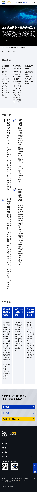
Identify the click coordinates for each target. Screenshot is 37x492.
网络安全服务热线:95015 (18, 419)
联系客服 (18, 407)
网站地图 (10, 486)
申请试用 (19, 40)
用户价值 (3, 52)
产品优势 (13, 52)
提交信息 (18, 413)
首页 (3, 47)
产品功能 (8, 52)
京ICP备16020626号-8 (11, 480)
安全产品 (7, 47)
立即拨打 (21, 2)
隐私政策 (4, 486)
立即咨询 (7, 40)
